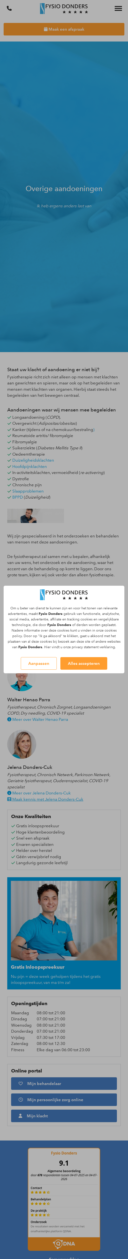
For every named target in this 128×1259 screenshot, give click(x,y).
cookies (86, 619)
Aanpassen (38, 663)
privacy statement (85, 647)
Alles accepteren (84, 663)
